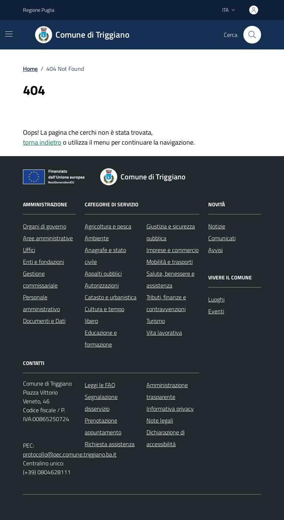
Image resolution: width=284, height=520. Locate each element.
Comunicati (222, 238)
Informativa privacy (170, 408)
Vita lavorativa (164, 332)
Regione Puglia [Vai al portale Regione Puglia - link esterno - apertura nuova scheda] (38, 10)
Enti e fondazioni (43, 261)
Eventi (216, 311)
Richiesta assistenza (110, 444)
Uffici (29, 249)
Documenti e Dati (44, 320)
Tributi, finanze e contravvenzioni (166, 303)
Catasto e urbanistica (110, 297)
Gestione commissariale (40, 279)
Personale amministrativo (41, 303)
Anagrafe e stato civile (105, 255)
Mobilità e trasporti (169, 261)
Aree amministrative (48, 238)
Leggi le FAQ (100, 384)
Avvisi (215, 249)
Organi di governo (44, 226)
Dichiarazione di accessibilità (165, 438)
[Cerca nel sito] (252, 35)
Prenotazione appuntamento (103, 426)
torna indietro (42, 142)
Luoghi (216, 299)
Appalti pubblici (103, 273)
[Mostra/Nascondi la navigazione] (8, 34)
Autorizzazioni (102, 285)
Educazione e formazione (101, 338)
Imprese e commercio (172, 249)
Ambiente (97, 238)
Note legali (159, 420)
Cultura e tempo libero (104, 314)
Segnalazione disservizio (101, 402)
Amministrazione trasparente (167, 390)
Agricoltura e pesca (108, 226)
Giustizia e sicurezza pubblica (170, 232)
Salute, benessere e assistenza (170, 279)
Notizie (216, 226)
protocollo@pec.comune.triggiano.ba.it (69, 454)
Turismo (155, 320)
